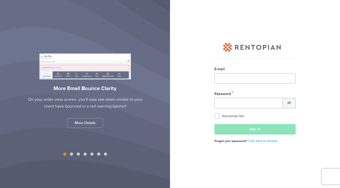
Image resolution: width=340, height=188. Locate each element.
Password (222, 94)
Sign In (271, 130)
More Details (85, 123)
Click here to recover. (263, 141)
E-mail (219, 69)
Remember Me (229, 116)
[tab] (64, 154)
